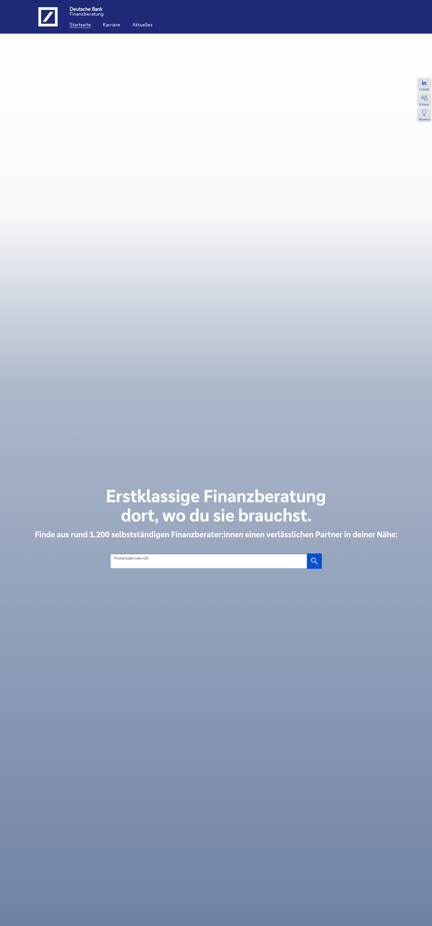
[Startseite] (80, 24)
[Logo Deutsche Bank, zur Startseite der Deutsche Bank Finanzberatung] (48, 17)
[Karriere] (111, 24)
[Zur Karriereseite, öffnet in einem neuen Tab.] (424, 100)
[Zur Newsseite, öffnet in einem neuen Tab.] (424, 115)
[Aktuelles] (142, 24)
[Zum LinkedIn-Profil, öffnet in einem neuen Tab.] (424, 85)
